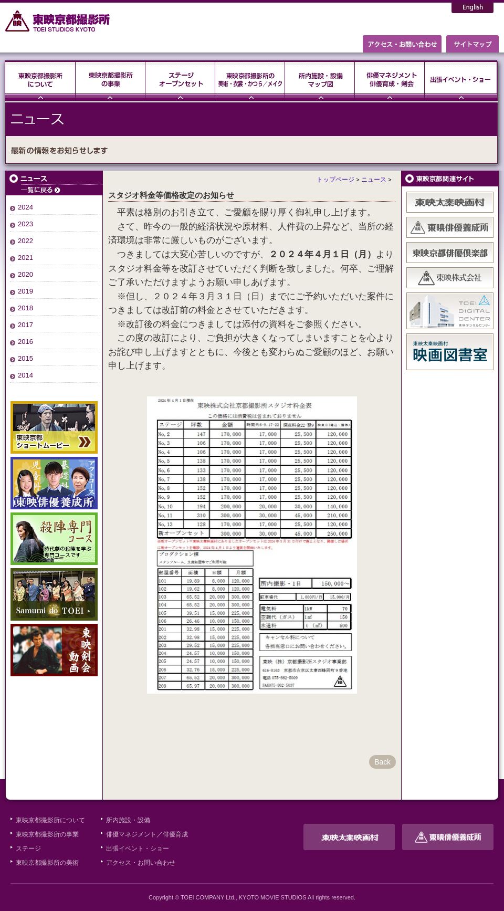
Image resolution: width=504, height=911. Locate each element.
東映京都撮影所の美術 (47, 862)
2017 (25, 325)
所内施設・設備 (128, 820)
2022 (25, 241)
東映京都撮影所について (40, 80)
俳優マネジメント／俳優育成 (147, 834)
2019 (25, 291)
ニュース (54, 183)
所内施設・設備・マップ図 (320, 80)
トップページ (335, 179)
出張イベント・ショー (461, 80)
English (473, 8)
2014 (25, 375)
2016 (25, 341)
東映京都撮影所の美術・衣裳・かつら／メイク (250, 80)
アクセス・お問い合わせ (140, 862)
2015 (25, 358)
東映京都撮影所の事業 (110, 80)
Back (382, 762)
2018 (25, 308)
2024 (25, 207)
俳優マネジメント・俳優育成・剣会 (390, 80)
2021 (25, 257)
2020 (25, 274)
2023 (25, 224)
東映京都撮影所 (58, 21)
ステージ (180, 80)
